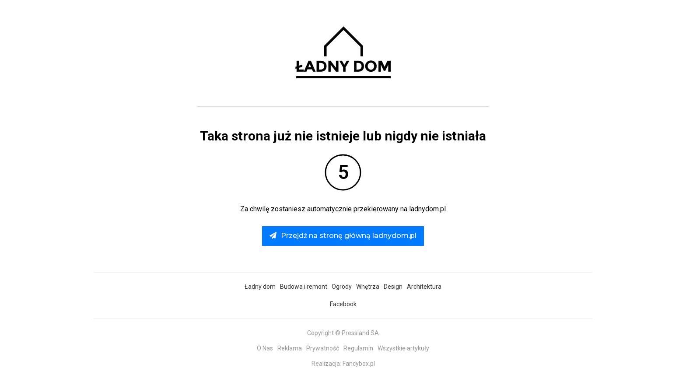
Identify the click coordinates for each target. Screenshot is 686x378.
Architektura (424, 286)
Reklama (289, 348)
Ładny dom (260, 286)
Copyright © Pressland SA (343, 332)
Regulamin (358, 348)
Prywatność (322, 348)
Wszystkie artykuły (403, 348)
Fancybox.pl (359, 363)
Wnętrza (367, 286)
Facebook (343, 304)
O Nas (265, 348)
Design (393, 286)
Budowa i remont (303, 286)
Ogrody (342, 286)
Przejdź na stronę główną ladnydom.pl (343, 235)
